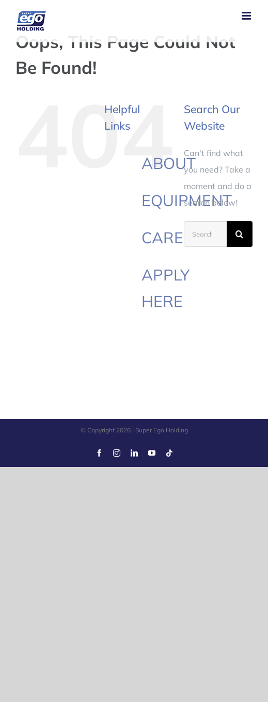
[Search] (240, 234)
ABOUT (168, 163)
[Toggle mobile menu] (247, 15)
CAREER (172, 237)
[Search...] (205, 234)
